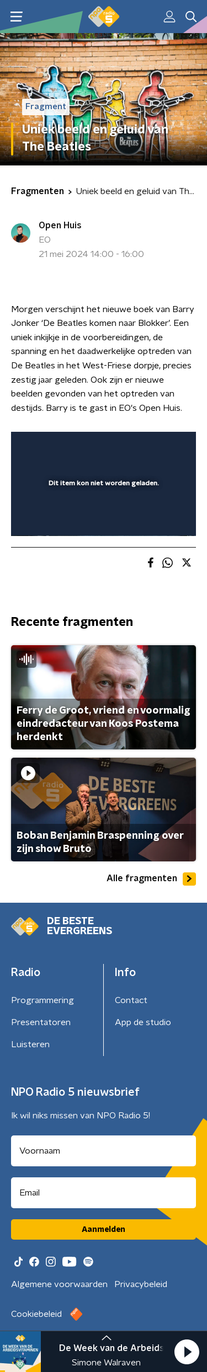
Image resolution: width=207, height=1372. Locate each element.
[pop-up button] (136, 447)
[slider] (102, 516)
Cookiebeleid (36, 1314)
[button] (186, 1351)
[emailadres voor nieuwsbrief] (103, 1192)
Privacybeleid (140, 1284)
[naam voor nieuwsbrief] (103, 1150)
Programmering (42, 1000)
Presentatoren (41, 1022)
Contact (131, 1000)
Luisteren (30, 1044)
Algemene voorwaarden (59, 1284)
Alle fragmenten (151, 879)
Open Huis (60, 225)
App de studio (143, 1022)
